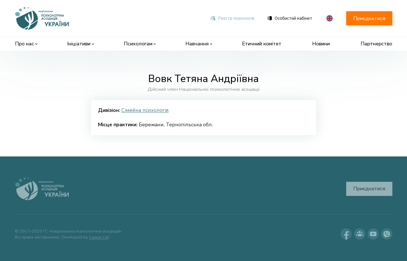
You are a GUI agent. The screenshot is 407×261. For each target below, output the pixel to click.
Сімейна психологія (145, 110)
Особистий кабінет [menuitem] (289, 18)
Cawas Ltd (99, 237)
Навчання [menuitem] (198, 43)
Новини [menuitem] (321, 43)
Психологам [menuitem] (140, 43)
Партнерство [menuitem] (376, 43)
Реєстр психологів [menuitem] (232, 18)
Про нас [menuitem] (26, 43)
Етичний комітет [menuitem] (261, 43)
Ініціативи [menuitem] (80, 43)
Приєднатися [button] (369, 18)
